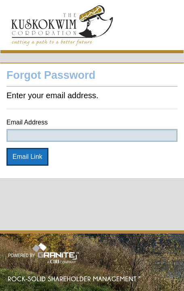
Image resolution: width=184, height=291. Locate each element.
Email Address (27, 122)
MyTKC (62, 27)
